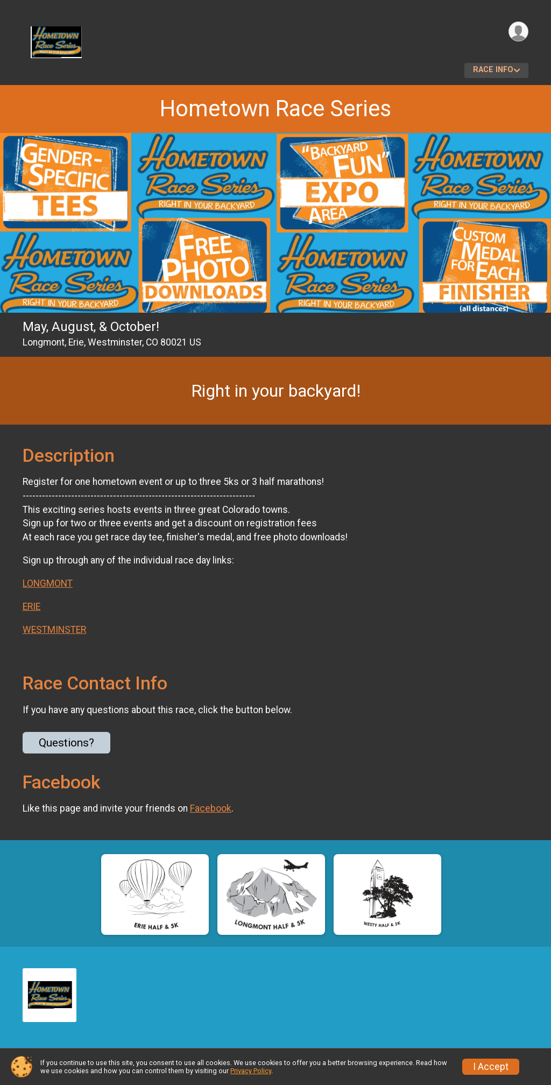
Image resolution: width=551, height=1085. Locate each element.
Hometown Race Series (275, 108)
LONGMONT (48, 583)
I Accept (490, 1066)
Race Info (493, 69)
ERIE (31, 606)
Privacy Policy (250, 1071)
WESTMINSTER (54, 629)
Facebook (210, 808)
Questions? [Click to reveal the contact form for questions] (66, 742)
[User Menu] (518, 31)
